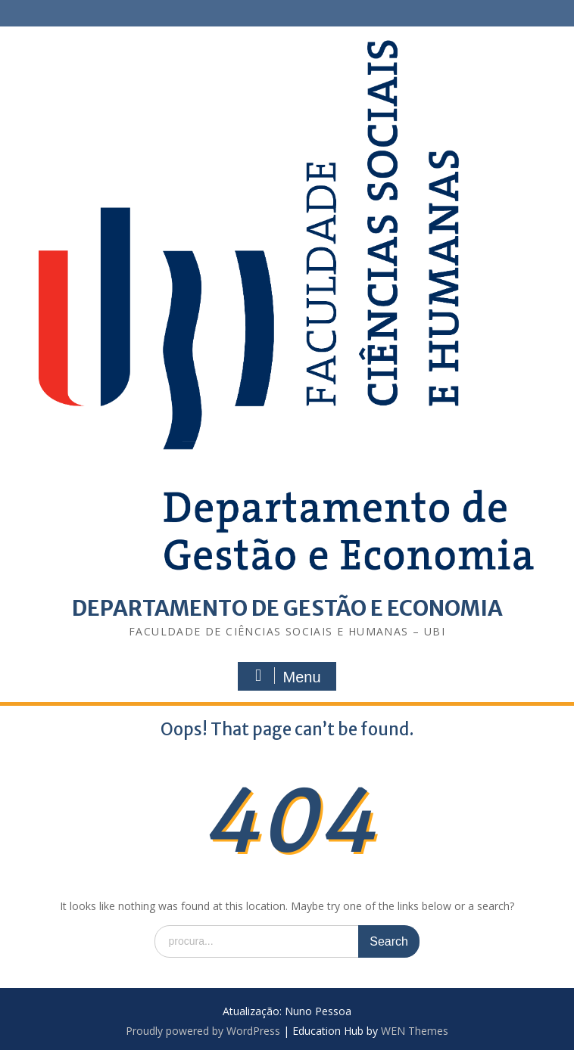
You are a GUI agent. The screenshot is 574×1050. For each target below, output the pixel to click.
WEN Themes (414, 1031)
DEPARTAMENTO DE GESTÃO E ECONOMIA (287, 608)
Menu (284, 676)
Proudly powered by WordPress (203, 1031)
